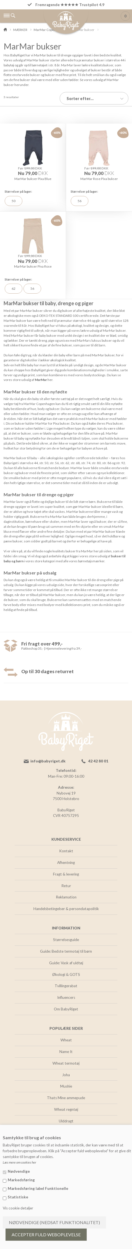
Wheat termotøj (66, 1063)
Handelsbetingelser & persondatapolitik (66, 908)
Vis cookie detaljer (18, 1208)
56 (79, 201)
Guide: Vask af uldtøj (66, 963)
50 (13, 201)
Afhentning (66, 862)
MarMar (41, 380)
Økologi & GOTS (66, 974)
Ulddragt (66, 1121)
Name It (66, 1051)
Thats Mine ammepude (66, 1098)
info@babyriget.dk (47, 761)
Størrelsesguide (66, 939)
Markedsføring (21, 1180)
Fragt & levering (66, 874)
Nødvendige (19, 1171)
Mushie (66, 1086)
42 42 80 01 (98, 761)
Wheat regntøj (66, 1109)
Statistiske (18, 1197)
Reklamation (66, 897)
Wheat (66, 1040)
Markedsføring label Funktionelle (38, 1188)
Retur (66, 886)
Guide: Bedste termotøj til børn (66, 951)
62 (13, 288)
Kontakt (66, 851)
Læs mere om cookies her (19, 1162)
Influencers (66, 997)
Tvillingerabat (66, 986)
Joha (66, 1075)
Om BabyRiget (66, 1009)
